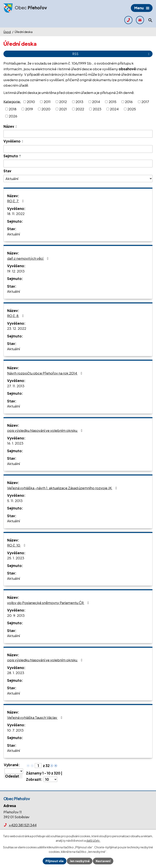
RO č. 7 (16, 201)
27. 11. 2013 (15, 386)
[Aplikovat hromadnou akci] (13, 776)
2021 (63, 108)
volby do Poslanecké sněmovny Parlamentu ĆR (48, 602)
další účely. (93, 840)
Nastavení (103, 861)
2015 (112, 101)
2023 (97, 108)
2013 (79, 101)
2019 (29, 108)
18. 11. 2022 (16, 213)
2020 (45, 108)
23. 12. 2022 (16, 328)
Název (8, 126)
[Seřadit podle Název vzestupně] (16, 126)
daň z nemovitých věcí (28, 258)
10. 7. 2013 (15, 730)
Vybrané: (12, 765)
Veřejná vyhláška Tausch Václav (35, 717)
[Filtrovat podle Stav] (78, 178)
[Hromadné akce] (13, 771)
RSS (111, 54)
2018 (12, 108)
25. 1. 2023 (15, 558)
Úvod (7, 32)
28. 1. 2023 (15, 672)
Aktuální (13, 234)
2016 (129, 101)
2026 (13, 116)
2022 (80, 108)
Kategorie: (12, 101)
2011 (47, 101)
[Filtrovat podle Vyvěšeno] (78, 149)
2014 (96, 101)
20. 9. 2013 (16, 615)
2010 (31, 101)
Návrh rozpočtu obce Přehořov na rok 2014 (45, 373)
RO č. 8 (16, 315)
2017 (145, 101)
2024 (114, 108)
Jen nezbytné (80, 861)
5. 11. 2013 (15, 500)
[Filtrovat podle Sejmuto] (78, 163)
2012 (63, 101)
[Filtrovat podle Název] (78, 134)
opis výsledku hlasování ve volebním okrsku (45, 430)
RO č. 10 (17, 545)
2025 (131, 108)
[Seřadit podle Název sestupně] (16, 127)
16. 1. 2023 (15, 443)
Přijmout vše (55, 861)
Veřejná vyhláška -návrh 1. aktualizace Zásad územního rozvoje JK (62, 488)
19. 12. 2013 (16, 271)
